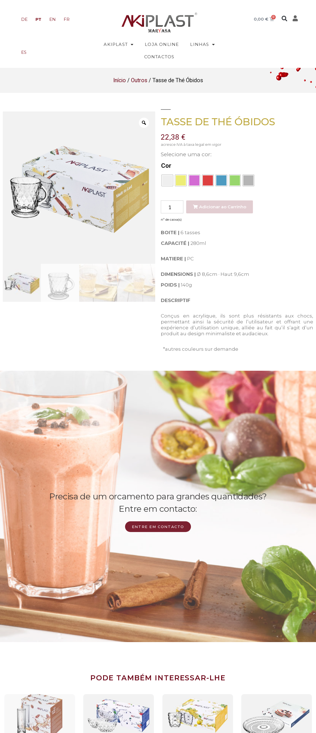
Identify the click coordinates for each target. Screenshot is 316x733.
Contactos (159, 56)
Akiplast (118, 45)
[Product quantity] (172, 207)
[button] (284, 19)
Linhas (202, 45)
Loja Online (162, 44)
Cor (166, 165)
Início (119, 80)
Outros (139, 80)
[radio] (167, 180)
